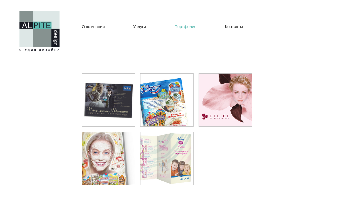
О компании (93, 26)
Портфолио (185, 26)
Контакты (234, 26)
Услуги (139, 26)
